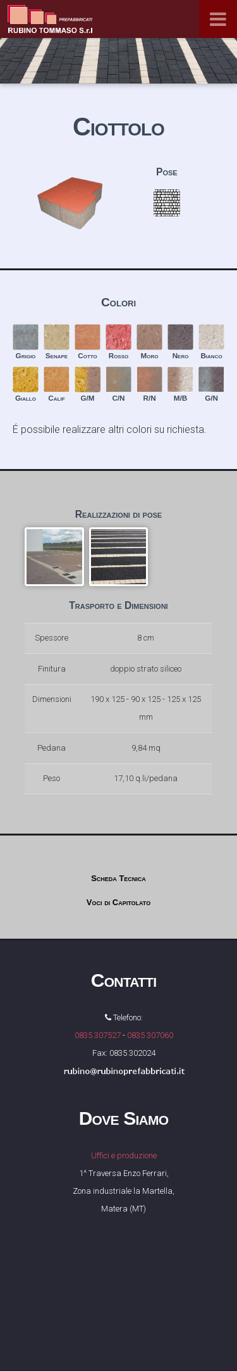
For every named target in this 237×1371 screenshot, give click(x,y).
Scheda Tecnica (118, 878)
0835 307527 (98, 1035)
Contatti (124, 980)
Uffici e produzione (124, 1155)
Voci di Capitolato (118, 902)
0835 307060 (150, 1035)
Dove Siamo (124, 1118)
